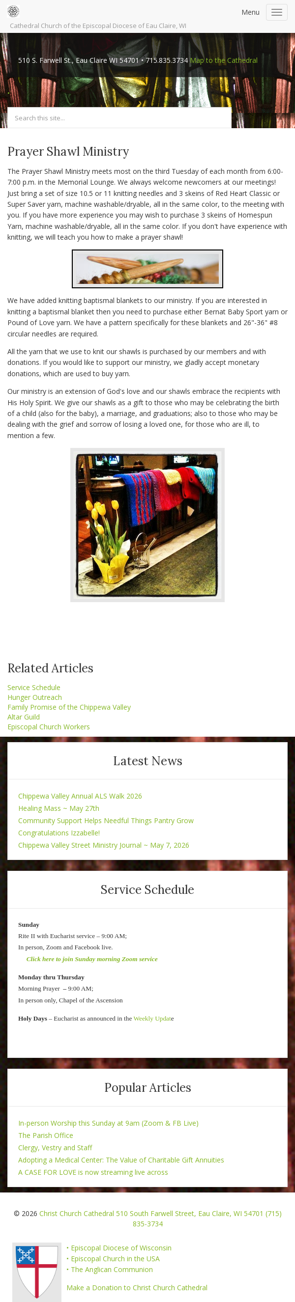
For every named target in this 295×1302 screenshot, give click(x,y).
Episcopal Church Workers (48, 726)
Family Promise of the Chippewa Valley (69, 707)
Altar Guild (23, 716)
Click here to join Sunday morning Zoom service (92, 959)
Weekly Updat (152, 1018)
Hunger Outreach (34, 697)
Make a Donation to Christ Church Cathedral (136, 1287)
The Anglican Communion (112, 1269)
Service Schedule (33, 687)
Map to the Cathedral (224, 60)
